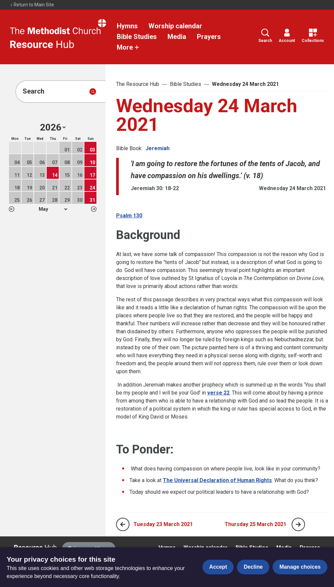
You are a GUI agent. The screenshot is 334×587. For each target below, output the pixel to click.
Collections (313, 36)
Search (265, 36)
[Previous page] (122, 524)
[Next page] (298, 524)
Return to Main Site (32, 4)
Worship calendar (175, 26)
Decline (253, 567)
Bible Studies (137, 37)
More (128, 47)
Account (287, 36)
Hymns (127, 26)
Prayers (209, 37)
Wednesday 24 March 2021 (245, 84)
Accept (218, 567)
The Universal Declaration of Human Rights (217, 480)
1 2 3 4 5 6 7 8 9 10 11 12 (52, 209)
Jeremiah (157, 148)
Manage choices (300, 567)
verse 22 (218, 393)
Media (177, 37)
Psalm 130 (129, 215)
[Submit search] (92, 91)
